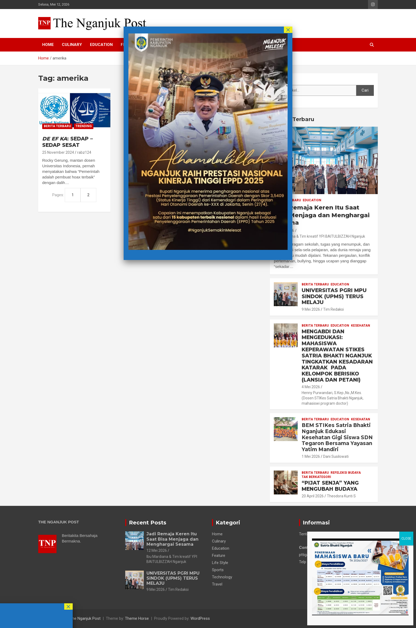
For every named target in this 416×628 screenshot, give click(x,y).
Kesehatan (360, 325)
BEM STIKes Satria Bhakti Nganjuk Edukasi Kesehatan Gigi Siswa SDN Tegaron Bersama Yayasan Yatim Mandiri (337, 437)
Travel (217, 584)
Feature (218, 555)
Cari (277, 80)
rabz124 (84, 152)
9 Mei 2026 (311, 309)
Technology (222, 577)
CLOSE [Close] (406, 538)
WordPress (200, 618)
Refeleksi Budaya (346, 473)
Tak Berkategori (316, 477)
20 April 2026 (313, 496)
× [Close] (288, 30)
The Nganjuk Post (85, 618)
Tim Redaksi (333, 309)
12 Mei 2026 (156, 550)
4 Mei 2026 (311, 387)
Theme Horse (137, 618)
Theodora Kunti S (341, 496)
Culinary (72, 44)
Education (101, 44)
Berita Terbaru (57, 126)
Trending (83, 126)
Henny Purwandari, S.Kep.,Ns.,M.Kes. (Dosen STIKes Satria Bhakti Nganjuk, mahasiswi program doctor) (332, 398)
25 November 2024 (58, 152)
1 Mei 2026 (311, 456)
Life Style (220, 562)
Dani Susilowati (336, 456)
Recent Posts (147, 522)
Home (48, 44)
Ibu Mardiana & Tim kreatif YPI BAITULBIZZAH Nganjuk (319, 236)
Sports (218, 569)
